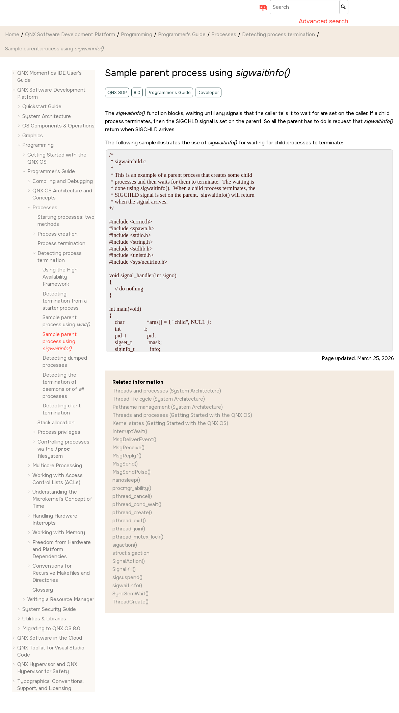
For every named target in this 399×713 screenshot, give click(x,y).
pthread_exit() (129, 520)
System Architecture (46, 116)
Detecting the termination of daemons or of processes (63, 386)
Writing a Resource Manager (60, 599)
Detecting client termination (62, 409)
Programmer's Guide (182, 34)
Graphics (32, 135)
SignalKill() (124, 569)
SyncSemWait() (130, 593)
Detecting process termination (278, 34)
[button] (14, 73)
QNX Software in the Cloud (49, 638)
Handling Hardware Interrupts (54, 519)
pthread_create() (132, 512)
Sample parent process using (54, 48)
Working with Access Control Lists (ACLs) (57, 479)
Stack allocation (56, 422)
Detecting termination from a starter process (65, 300)
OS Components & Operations (58, 125)
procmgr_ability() (131, 488)
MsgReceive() (128, 447)
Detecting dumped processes (65, 362)
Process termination (61, 243)
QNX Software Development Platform (70, 34)
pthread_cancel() (132, 496)
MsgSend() (125, 463)
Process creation (57, 234)
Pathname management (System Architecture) (167, 407)
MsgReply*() (126, 455)
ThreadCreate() (130, 601)
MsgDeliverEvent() (134, 439)
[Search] (343, 7)
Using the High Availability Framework (60, 276)
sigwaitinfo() (127, 585)
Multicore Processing (57, 465)
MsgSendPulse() (131, 472)
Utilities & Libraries (44, 618)
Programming (136, 34)
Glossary (42, 590)
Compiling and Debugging (62, 181)
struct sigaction (131, 553)
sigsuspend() (127, 577)
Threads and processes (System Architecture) (166, 390)
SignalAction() (128, 561)
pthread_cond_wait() (136, 504)
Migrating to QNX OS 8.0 (51, 628)
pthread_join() (128, 528)
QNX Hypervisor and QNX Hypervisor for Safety (47, 668)
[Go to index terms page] (260, 9)
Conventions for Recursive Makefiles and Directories (61, 573)
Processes (223, 34)
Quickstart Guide (41, 106)
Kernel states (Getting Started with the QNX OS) (170, 423)
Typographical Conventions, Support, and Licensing (50, 685)
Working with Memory (58, 532)
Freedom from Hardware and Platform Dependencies (61, 549)
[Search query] (309, 7)
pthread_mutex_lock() (137, 536)
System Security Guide (49, 609)
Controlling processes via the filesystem (63, 448)
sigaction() (124, 545)
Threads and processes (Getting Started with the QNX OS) (182, 415)
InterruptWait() (129, 431)
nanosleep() (126, 480)
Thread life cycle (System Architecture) (158, 399)
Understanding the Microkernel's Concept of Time (62, 499)
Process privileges (58, 432)
